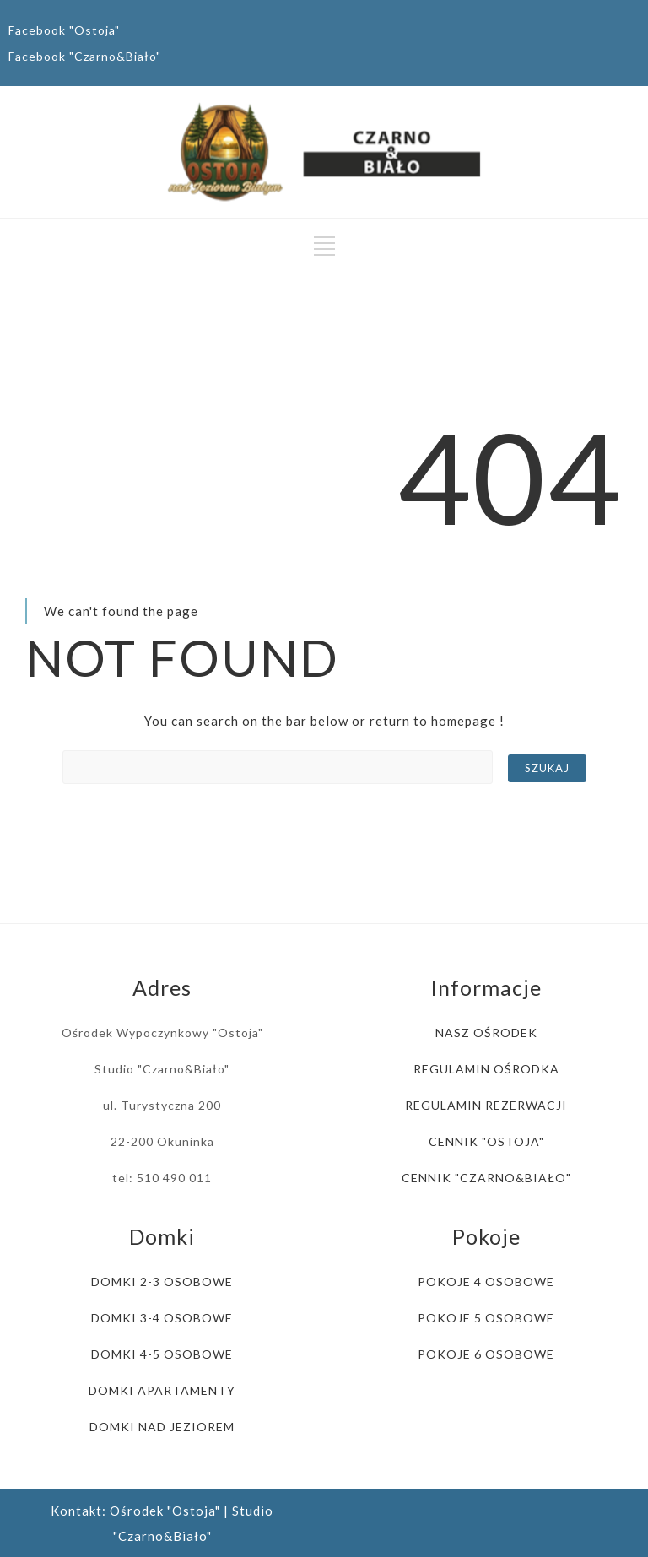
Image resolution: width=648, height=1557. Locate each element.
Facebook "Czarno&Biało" (84, 56)
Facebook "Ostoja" (64, 30)
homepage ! (468, 720)
